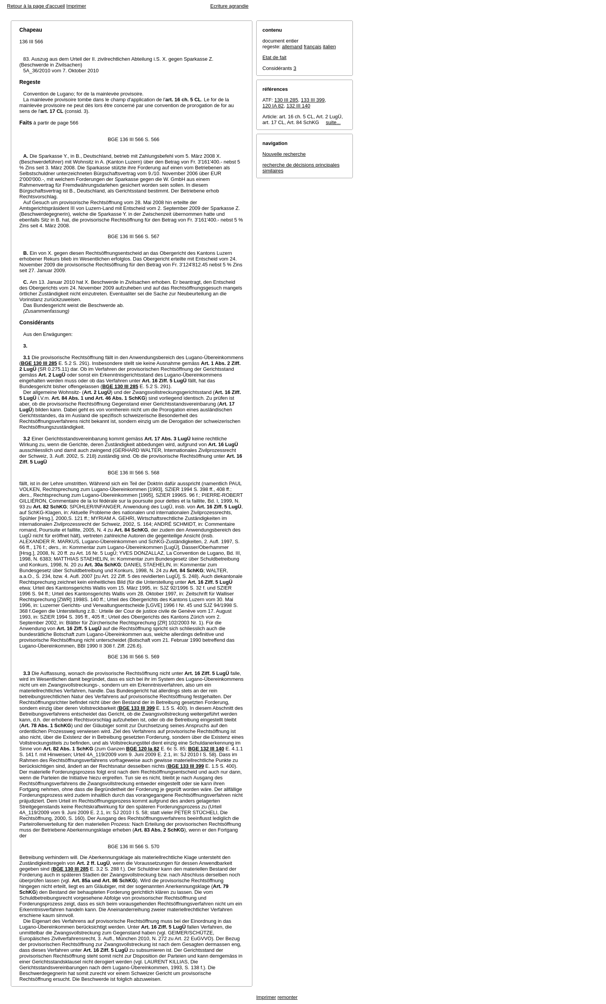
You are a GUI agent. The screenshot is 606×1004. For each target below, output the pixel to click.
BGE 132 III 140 (206, 749)
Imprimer (76, 6)
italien (329, 46)
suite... (333, 122)
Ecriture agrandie (229, 6)
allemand (292, 46)
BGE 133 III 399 (137, 708)
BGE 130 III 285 (39, 363)
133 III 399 (313, 100)
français (313, 46)
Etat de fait (274, 57)
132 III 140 (298, 106)
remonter (287, 997)
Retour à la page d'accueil (36, 6)
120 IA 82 (273, 106)
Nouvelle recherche (284, 154)
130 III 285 (286, 100)
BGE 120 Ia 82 (142, 749)
